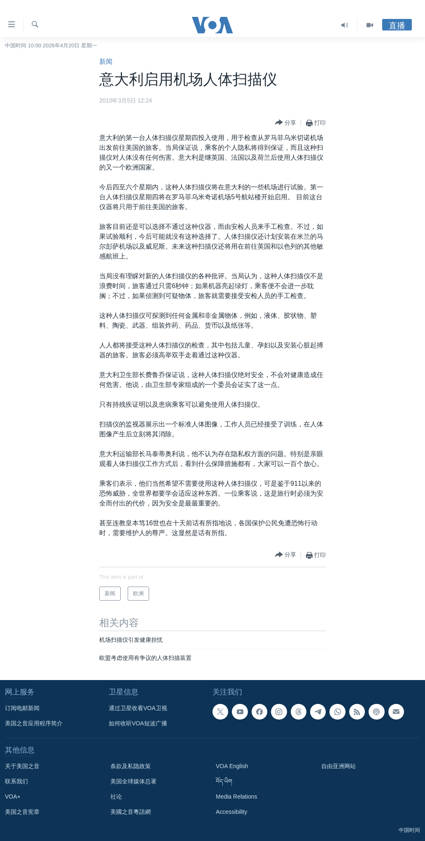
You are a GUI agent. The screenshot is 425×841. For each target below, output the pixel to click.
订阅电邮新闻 (22, 708)
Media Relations (236, 796)
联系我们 (16, 781)
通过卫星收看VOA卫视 (138, 708)
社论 (116, 796)
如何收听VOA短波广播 (138, 723)
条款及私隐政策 (130, 766)
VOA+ (13, 796)
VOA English (232, 766)
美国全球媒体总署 (133, 781)
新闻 (105, 61)
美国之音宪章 (22, 811)
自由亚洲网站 (338, 766)
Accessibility (231, 811)
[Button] (285, 123)
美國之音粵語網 (130, 811)
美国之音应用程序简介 (34, 723)
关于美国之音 (22, 766)
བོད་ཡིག (224, 781)
